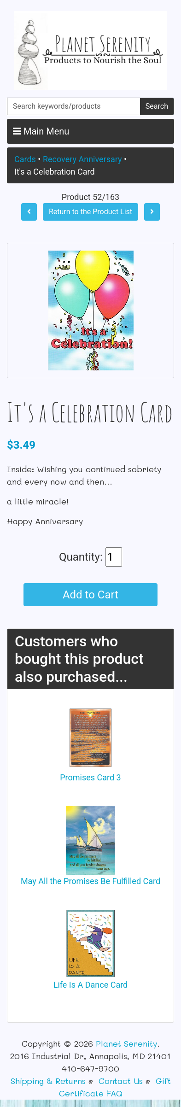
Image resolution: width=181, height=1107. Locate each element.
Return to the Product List (90, 211)
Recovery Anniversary (82, 159)
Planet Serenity (126, 1043)
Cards (25, 159)
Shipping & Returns (48, 1080)
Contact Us (121, 1080)
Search (157, 106)
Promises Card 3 (90, 777)
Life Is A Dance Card (90, 985)
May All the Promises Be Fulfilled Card (90, 881)
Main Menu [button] (41, 131)
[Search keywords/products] (73, 106)
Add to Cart (90, 594)
